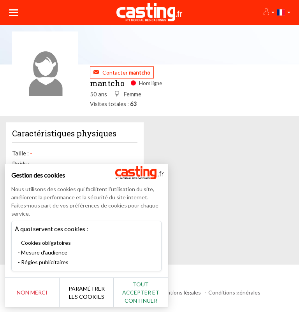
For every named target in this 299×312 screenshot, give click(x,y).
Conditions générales (234, 292)
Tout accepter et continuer (140, 292)
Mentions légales (180, 292)
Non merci (32, 292)
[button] (268, 12)
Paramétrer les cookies (87, 292)
